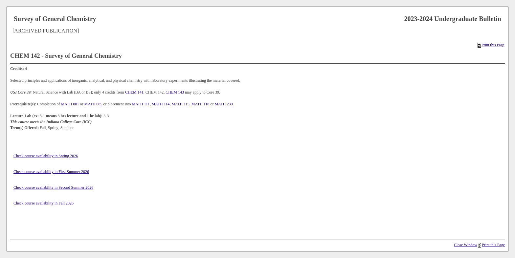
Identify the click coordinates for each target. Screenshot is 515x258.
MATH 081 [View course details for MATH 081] (70, 104)
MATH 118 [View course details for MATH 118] (200, 104)
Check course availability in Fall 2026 (43, 203)
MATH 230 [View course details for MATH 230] (223, 104)
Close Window (465, 245)
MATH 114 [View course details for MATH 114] (161, 104)
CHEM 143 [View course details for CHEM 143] (175, 92)
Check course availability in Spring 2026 (45, 156)
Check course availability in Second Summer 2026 (53, 187)
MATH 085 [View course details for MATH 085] (93, 104)
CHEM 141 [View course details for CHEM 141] (134, 92)
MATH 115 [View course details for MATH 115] (180, 104)
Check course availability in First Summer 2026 (51, 171)
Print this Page (491, 45)
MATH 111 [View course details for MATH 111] (141, 104)
